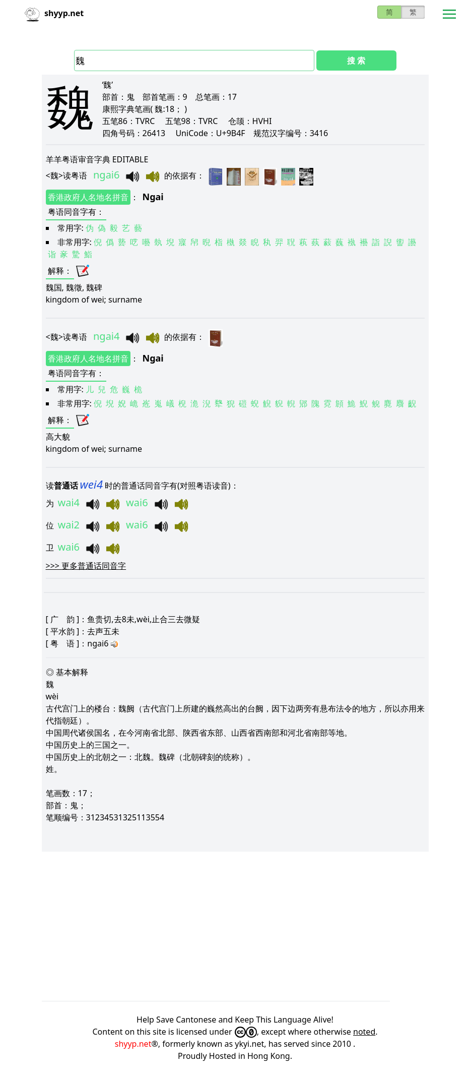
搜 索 (356, 60)
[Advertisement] (235, 926)
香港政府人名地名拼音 (88, 197)
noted (364, 1031)
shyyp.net (133, 1043)
